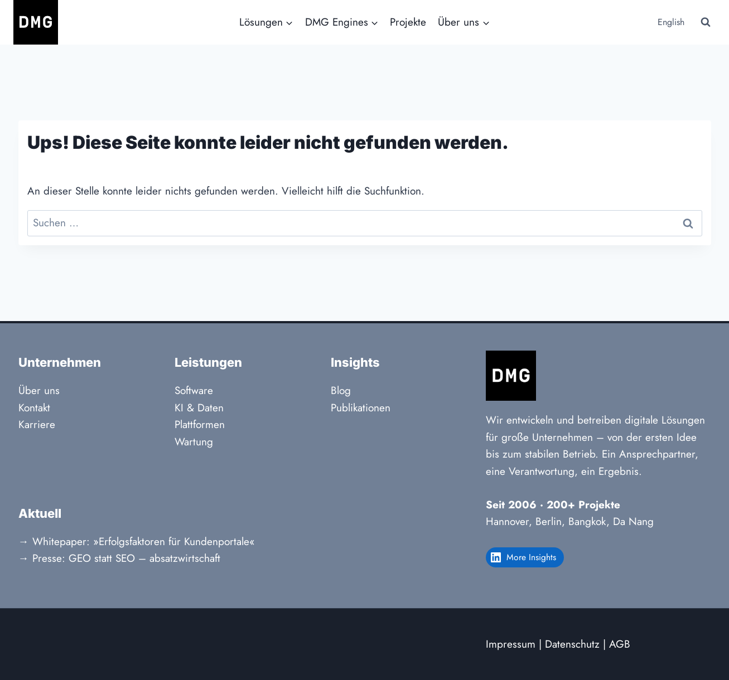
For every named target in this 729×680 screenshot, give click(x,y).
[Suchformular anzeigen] (706, 22)
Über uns (39, 390)
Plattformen (200, 424)
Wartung (194, 441)
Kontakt (34, 407)
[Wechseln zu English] (670, 22)
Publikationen (360, 407)
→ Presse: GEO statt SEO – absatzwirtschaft (119, 558)
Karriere (36, 424)
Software (194, 390)
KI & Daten (199, 407)
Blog (341, 390)
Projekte (408, 22)
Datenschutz (572, 644)
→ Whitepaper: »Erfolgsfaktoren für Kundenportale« (136, 541)
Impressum (510, 644)
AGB (619, 644)
